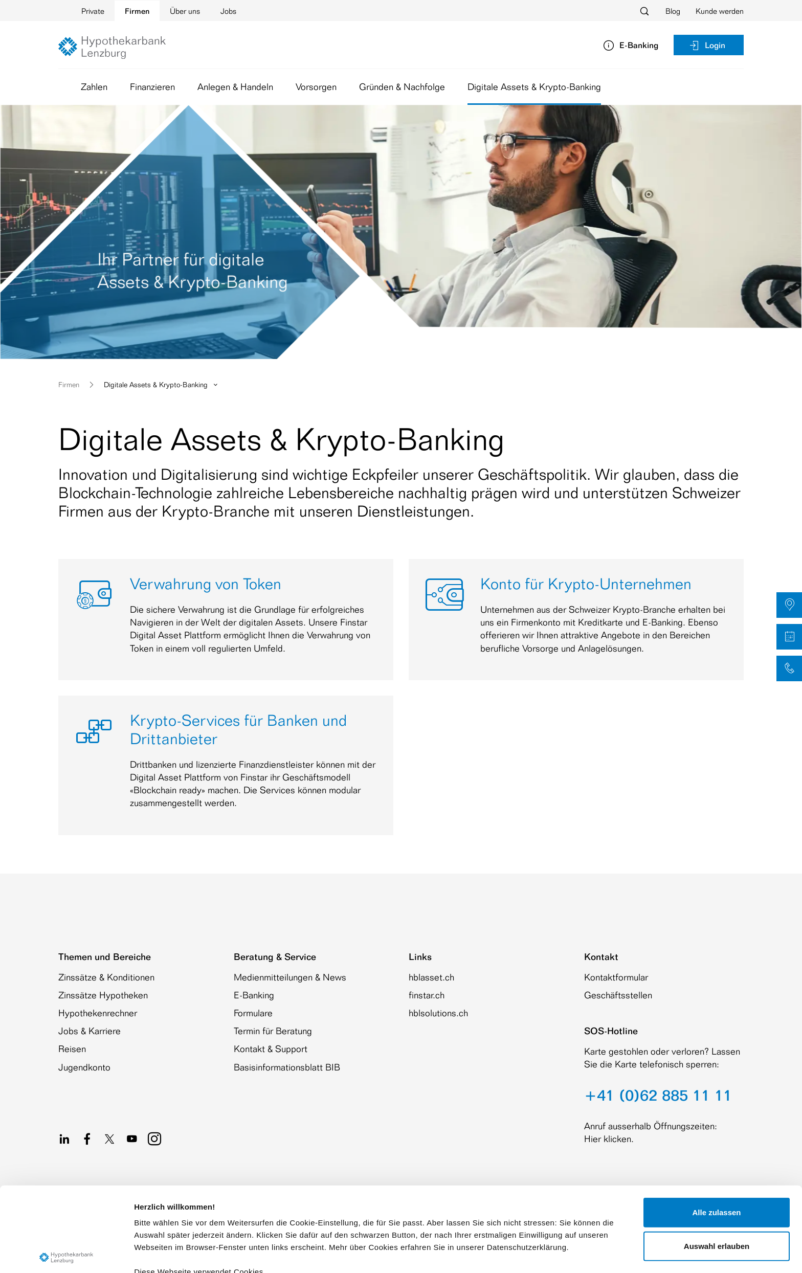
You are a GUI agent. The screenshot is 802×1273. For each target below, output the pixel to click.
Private (92, 11)
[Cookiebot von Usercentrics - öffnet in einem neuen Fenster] (66, 1253)
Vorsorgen (316, 86)
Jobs (228, 11)
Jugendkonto (84, 1067)
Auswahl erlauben (716, 1158)
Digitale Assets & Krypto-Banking (534, 89)
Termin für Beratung (273, 1030)
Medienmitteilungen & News (290, 976)
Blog (672, 11)
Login (706, 45)
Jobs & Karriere (89, 1030)
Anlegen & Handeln (235, 86)
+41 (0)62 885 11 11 (658, 1095)
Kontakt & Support (270, 1048)
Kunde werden (720, 11)
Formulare (253, 1012)
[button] (789, 605)
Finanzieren (152, 86)
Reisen (72, 1048)
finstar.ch (426, 994)
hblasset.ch (431, 976)
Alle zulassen (716, 1125)
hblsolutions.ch (438, 1012)
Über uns (185, 11)
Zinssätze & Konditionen (106, 976)
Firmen (137, 11)
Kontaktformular (616, 976)
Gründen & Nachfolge (402, 86)
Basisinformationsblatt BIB (287, 1067)
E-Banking (254, 994)
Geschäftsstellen (618, 994)
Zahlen (94, 86)
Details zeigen (544, 1252)
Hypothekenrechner (97, 1012)
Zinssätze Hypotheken (103, 994)
